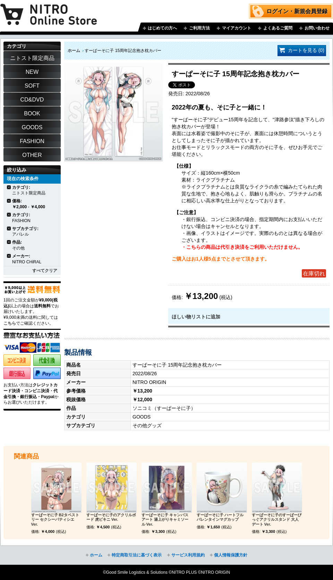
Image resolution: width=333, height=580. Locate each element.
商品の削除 (9, 187)
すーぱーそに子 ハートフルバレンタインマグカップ (220, 517)
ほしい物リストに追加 (196, 316)
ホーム (74, 50)
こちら (9, 323)
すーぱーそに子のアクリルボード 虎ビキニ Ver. (111, 517)
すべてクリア (44, 270)
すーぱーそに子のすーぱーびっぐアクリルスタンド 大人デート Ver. (276, 520)
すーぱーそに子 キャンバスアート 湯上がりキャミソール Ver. (165, 520)
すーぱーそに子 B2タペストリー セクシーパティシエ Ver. (55, 520)
